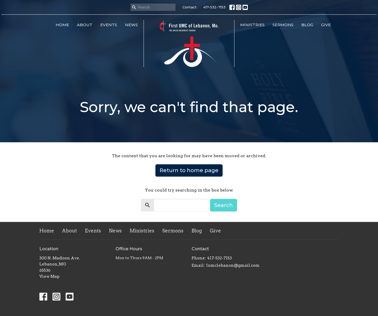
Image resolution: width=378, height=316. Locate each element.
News (131, 24)
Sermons (282, 24)
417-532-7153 (214, 7)
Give (326, 24)
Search (223, 205)
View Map (49, 276)
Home (62, 24)
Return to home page (189, 170)
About (84, 24)
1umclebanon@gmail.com (233, 265)
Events (108, 24)
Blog (307, 24)
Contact (189, 7)
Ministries (252, 24)
